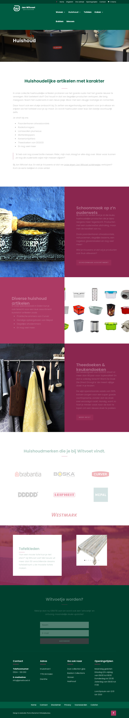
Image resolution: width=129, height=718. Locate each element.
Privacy (67, 705)
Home (62, 2)
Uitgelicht (69, 2)
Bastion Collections (76, 673)
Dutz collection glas (76, 669)
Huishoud (71, 681)
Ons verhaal (79, 2)
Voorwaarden (81, 705)
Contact (103, 2)
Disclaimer (56, 705)
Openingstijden (91, 2)
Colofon (94, 705)
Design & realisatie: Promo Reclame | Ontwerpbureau (31, 713)
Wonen (70, 677)
